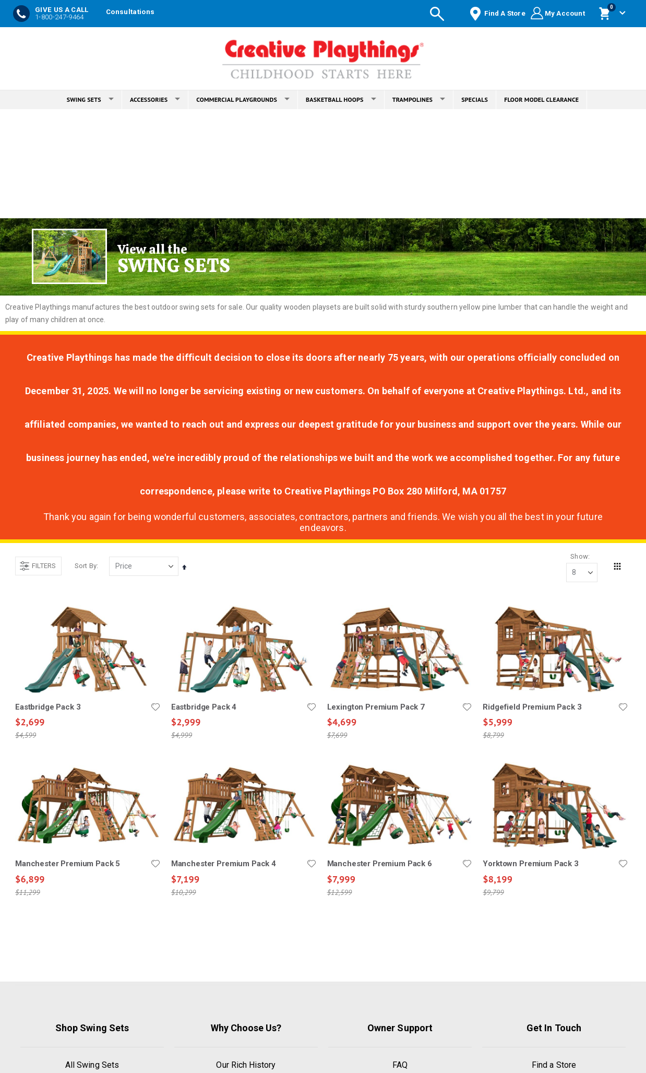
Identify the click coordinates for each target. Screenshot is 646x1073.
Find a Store (554, 1065)
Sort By (86, 566)
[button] (155, 707)
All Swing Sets (92, 1065)
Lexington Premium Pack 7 (376, 707)
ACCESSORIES (155, 99)
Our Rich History (246, 1065)
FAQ (400, 1065)
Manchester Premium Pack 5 (67, 864)
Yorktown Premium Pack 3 (531, 864)
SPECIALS (474, 99)
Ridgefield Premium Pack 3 (532, 707)
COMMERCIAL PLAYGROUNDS (243, 99)
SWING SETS (90, 99)
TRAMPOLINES (419, 99)
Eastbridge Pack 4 (203, 707)
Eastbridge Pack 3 (47, 707)
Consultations (130, 12)
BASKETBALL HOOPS (341, 99)
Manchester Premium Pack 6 (379, 864)
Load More (321, 945)
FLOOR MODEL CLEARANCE (541, 99)
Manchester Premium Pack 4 (223, 864)
